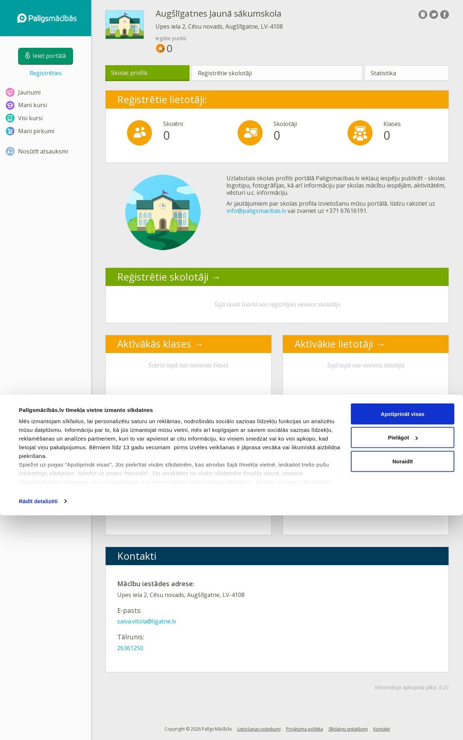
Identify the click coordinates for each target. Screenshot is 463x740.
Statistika (383, 73)
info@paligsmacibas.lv (256, 211)
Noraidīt (402, 686)
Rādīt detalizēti (38, 726)
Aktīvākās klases (154, 343)
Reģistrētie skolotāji (225, 73)
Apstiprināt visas (403, 638)
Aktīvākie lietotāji (333, 343)
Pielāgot (403, 662)
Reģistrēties (46, 73)
